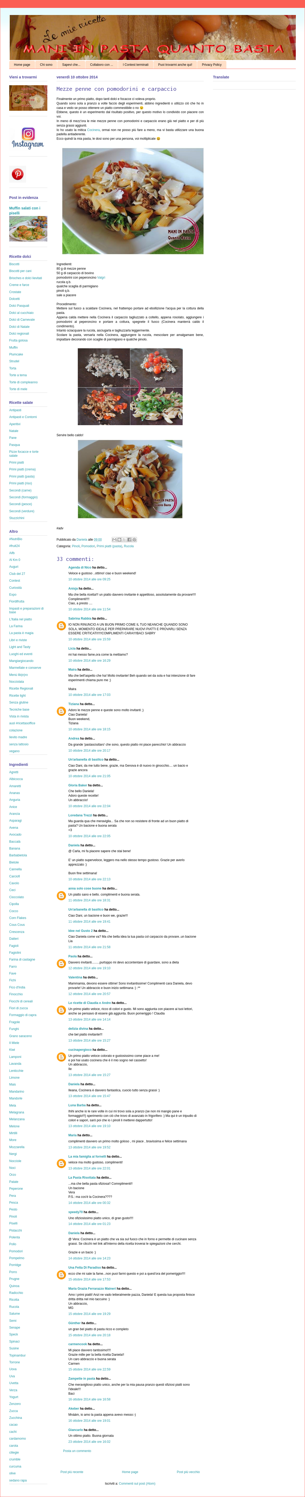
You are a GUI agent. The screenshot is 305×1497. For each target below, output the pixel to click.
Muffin (13, 347)
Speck (13, 1334)
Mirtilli (13, 1133)
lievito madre (18, 737)
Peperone (16, 1188)
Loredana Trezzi (80, 815)
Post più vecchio (188, 1472)
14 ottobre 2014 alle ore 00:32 (89, 1203)
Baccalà (15, 841)
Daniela (82, 539)
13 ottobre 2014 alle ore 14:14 (89, 1019)
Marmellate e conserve (25, 668)
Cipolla (14, 904)
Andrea (73, 738)
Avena (13, 828)
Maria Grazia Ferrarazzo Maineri (92, 1288)
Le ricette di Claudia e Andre (89, 1003)
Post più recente (71, 1472)
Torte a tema (18, 375)
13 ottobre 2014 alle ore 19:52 (89, 1147)
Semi (12, 1321)
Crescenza (16, 932)
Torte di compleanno (23, 382)
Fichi (12, 980)
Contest (14, 580)
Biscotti (14, 264)
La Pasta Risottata (82, 1177)
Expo (12, 594)
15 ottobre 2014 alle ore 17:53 (89, 1279)
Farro (13, 966)
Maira (72, 669)
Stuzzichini (16, 518)
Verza (13, 1390)
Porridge (15, 1265)
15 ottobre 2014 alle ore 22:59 (89, 1369)
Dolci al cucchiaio (21, 313)
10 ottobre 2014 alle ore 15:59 (89, 639)
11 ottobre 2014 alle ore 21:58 (89, 947)
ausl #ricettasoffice (22, 723)
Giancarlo (75, 1430)
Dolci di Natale (19, 327)
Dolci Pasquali (19, 306)
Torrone (14, 1362)
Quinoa (14, 1286)
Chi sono (46, 65)
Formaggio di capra (22, 1015)
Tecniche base (19, 709)
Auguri (13, 567)
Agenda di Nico (80, 567)
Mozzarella (16, 1147)
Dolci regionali (19, 333)
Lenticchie (16, 1071)
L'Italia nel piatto (20, 619)
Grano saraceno (20, 1036)
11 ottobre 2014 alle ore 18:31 (89, 900)
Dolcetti (14, 299)
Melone (14, 1126)
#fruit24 (14, 546)
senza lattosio (18, 744)
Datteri (13, 939)
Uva (12, 1376)
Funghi (14, 1029)
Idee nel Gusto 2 (80, 931)
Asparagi (15, 820)
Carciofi (14, 876)
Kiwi (12, 1050)
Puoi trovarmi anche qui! (175, 65)
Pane (13, 438)
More (12, 1140)
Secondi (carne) (20, 490)
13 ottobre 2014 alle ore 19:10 (89, 1126)
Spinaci (14, 1341)
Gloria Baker (77, 785)
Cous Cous (17, 925)
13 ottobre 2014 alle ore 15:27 (89, 1040)
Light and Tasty (19, 647)
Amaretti (15, 786)
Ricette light (17, 695)
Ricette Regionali (21, 688)
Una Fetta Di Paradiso (84, 1267)
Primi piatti (16, 462)
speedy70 (75, 1212)
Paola (72, 956)
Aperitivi (15, 424)
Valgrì (100, 277)
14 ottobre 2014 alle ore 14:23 (89, 1258)
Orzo (12, 1175)
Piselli (13, 1223)
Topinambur (17, 1355)
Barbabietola (18, 855)
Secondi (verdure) (21, 511)
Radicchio (16, 1293)
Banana (14, 848)
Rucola (129, 546)
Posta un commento (77, 1451)
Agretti (13, 772)
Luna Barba (77, 1105)
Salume (14, 1313)
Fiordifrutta (16, 601)
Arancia (14, 814)
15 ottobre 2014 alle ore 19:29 (89, 1314)
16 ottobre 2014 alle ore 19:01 (89, 1421)
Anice (13, 807)
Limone (14, 1077)
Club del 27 (17, 574)
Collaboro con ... (101, 65)
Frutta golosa (18, 340)
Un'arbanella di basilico (86, 759)
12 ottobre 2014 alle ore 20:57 (89, 994)
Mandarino (16, 1091)
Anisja (73, 588)
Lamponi (15, 1057)
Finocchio (16, 994)
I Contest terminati (135, 65)
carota (13, 1446)
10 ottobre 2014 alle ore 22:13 (89, 879)
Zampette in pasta (81, 1378)
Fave (12, 973)
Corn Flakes (17, 918)
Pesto (13, 1209)
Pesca (13, 1202)
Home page (22, 65)
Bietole (14, 862)
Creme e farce (19, 285)
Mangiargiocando (21, 661)
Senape (14, 1327)
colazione (16, 730)
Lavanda (15, 1064)
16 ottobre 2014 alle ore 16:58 (89, 1399)
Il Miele (14, 1043)
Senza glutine (18, 702)
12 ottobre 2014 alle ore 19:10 (89, 968)
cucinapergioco (80, 1050)
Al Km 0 (14, 560)
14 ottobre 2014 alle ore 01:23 (89, 1224)
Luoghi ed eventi (20, 654)
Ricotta (14, 1300)
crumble (15, 1459)
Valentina (75, 977)
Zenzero (15, 1404)
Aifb (12, 553)
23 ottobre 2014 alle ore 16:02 (89, 1442)
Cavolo (14, 883)
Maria (72, 1135)
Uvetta (13, 1383)
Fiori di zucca (18, 1008)
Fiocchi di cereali (21, 1001)
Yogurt (13, 1397)
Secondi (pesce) (20, 504)
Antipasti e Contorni (23, 417)
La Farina (16, 626)
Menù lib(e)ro (18, 675)
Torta (12, 368)
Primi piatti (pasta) (109, 546)
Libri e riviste (18, 640)
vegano (14, 751)
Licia (71, 648)
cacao (13, 1424)
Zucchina (15, 1418)
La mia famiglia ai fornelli (87, 1156)
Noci (12, 1168)
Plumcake (16, 354)
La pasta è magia (21, 633)
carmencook (77, 1344)
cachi (13, 1432)
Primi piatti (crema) (22, 469)
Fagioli (13, 946)
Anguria (14, 800)
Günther (74, 1323)
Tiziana (73, 704)
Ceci (12, 890)
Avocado (15, 834)
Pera (12, 1196)
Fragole (14, 1022)
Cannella (15, 869)
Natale (13, 431)
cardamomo (17, 1438)
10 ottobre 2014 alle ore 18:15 (89, 729)
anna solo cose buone (84, 888)
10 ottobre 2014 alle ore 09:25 (89, 579)
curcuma (15, 1466)
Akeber (73, 1408)
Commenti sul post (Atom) (137, 1483)
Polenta (14, 1237)
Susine (14, 1348)
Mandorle (15, 1098)
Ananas (14, 793)
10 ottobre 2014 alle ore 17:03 (89, 695)
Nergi (13, 1154)
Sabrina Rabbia (79, 618)
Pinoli (76, 546)
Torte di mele (18, 389)
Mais (12, 1084)
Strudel (14, 361)
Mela (12, 1105)
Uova (13, 1369)
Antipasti (15, 410)
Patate (13, 1182)
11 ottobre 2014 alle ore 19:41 (89, 921)
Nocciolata (16, 682)
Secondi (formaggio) (23, 497)
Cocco (13, 911)
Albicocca (16, 779)
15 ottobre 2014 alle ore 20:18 (89, 1335)
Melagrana (16, 1112)
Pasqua (14, 445)
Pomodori (88, 546)
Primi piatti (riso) (20, 483)
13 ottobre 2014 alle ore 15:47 (89, 1096)
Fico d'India (17, 987)
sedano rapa (18, 1480)
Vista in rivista (19, 716)
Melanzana (17, 1119)
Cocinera (93, 130)
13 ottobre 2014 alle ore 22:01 (89, 1168)
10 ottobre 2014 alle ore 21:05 (89, 776)
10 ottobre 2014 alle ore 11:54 (89, 609)
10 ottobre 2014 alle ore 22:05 (89, 836)
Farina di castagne (22, 959)
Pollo (12, 1244)
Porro (13, 1272)
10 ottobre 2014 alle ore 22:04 (89, 806)
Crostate (15, 292)
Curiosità (15, 588)
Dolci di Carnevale (22, 319)
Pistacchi (15, 1230)
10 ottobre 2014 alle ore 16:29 (89, 660)
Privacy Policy (212, 65)
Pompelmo (16, 1258)
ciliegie (14, 1452)
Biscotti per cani (20, 271)
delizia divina (78, 1029)
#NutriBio (15, 539)
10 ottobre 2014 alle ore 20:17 (89, 750)
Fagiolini (15, 953)
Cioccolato (16, 897)
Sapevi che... (71, 65)
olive (12, 1473)
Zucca (13, 1411)
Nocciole (15, 1161)
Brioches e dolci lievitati (25, 278)
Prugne (14, 1279)
